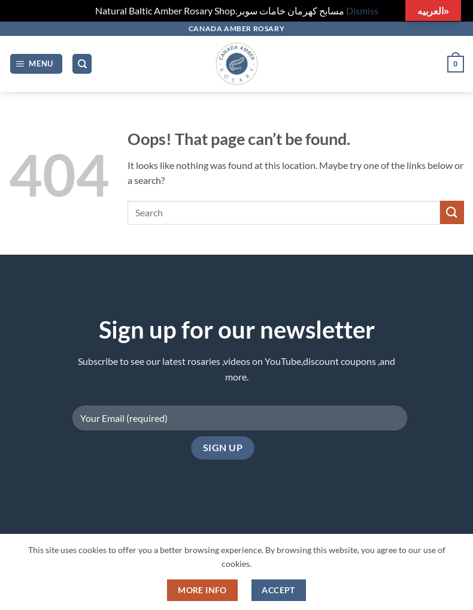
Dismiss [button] (362, 10)
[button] (36, 64)
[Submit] (452, 212)
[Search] (82, 64)
